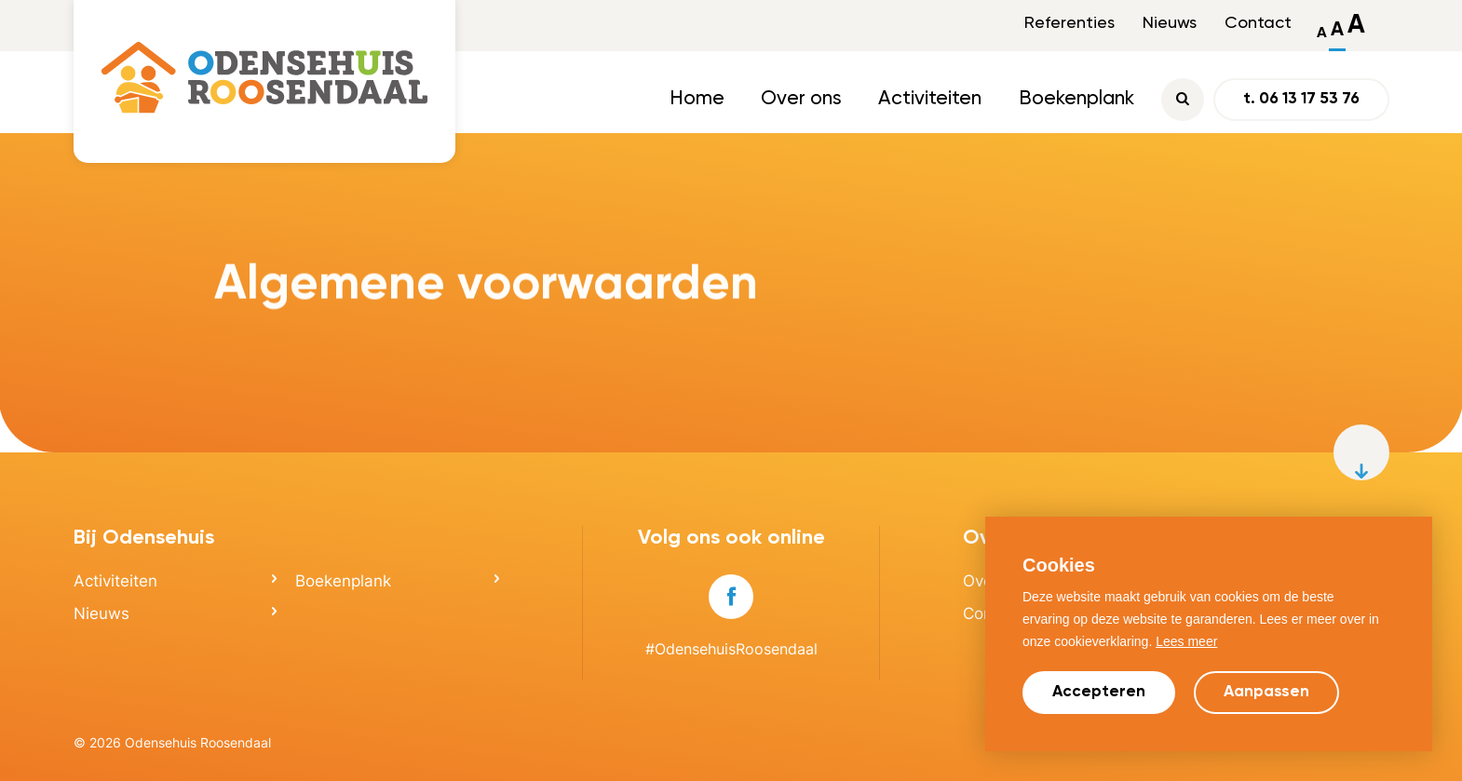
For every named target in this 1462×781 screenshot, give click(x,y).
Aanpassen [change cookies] (1266, 692)
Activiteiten (929, 99)
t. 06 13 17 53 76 (1301, 99)
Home (697, 99)
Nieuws (1170, 23)
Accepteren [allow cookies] (1098, 692)
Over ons (801, 99)
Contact (1258, 23)
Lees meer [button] (1186, 641)
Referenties (1069, 23)
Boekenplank (1076, 99)
